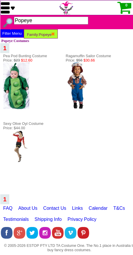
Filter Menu (12, 33)
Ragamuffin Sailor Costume (88, 56)
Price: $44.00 (14, 128)
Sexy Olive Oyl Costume (23, 123)
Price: (17, 60)
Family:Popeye (41, 34)
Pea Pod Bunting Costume (25, 56)
